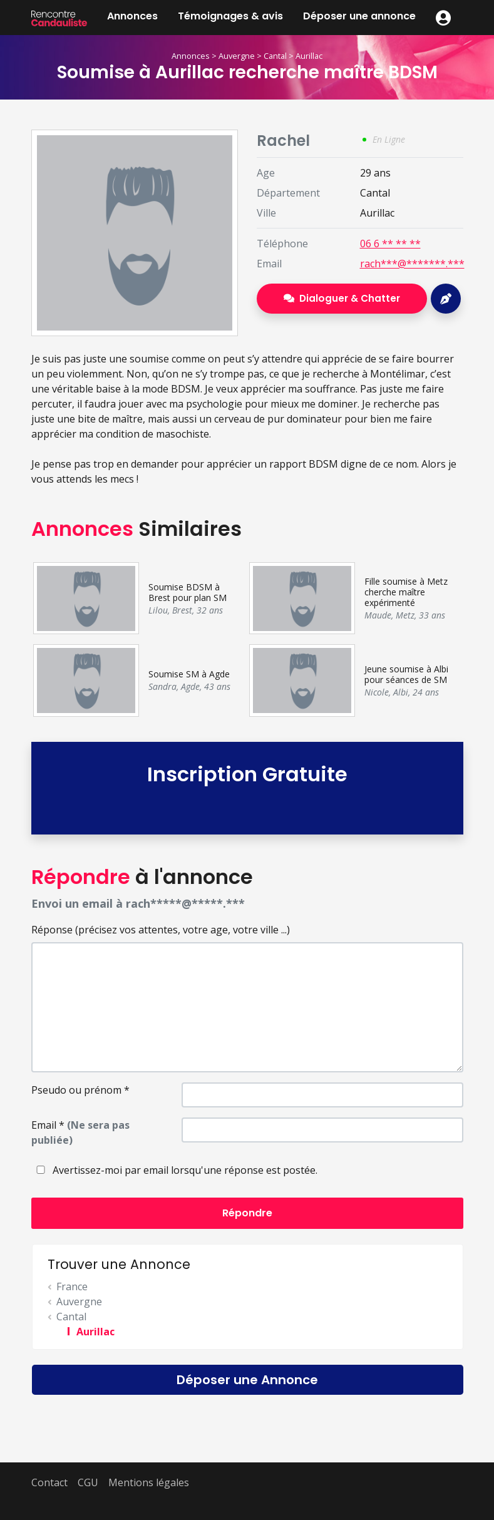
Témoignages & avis (230, 16)
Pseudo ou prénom (80, 1090)
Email (80, 1132)
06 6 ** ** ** (390, 243)
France (72, 1286)
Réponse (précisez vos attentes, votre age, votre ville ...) (160, 930)
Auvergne (237, 55)
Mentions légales (148, 1482)
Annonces (132, 16)
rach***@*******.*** (412, 263)
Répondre (247, 1213)
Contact (49, 1482)
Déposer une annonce (359, 16)
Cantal (275, 55)
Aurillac (309, 55)
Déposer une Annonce (247, 1380)
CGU (88, 1482)
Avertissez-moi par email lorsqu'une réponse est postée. (174, 1170)
